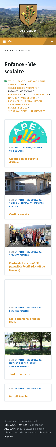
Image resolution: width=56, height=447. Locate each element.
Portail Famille (18, 396)
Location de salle (37, 94)
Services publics (17, 107)
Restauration (33, 101)
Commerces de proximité (22, 87)
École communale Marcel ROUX (24, 320)
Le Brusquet (28, 30)
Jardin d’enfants (19, 374)
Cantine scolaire (19, 214)
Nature (12, 97)
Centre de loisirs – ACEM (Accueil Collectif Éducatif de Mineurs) (27, 266)
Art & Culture (36, 81)
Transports (38, 111)
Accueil (8, 50)
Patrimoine (15, 101)
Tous (11, 81)
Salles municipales (19, 104)
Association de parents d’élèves (23, 160)
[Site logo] (28, 25)
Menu (28, 41)
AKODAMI (10, 428)
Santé (21, 81)
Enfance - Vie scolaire (27, 199)
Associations (16, 84)
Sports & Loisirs (17, 111)
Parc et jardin (28, 97)
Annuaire (24, 50)
